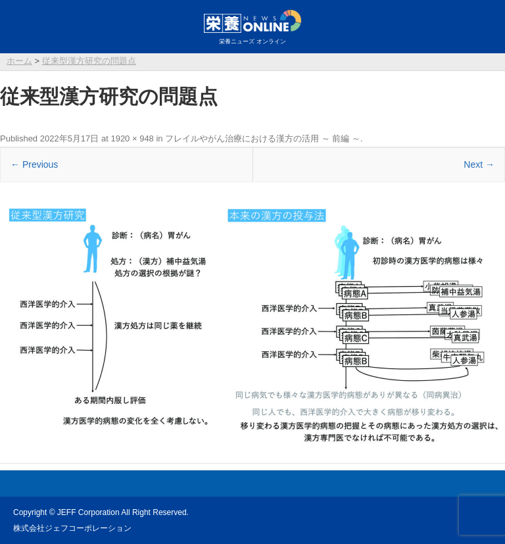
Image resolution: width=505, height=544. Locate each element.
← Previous (34, 164)
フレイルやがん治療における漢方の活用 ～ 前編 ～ (262, 138)
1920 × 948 (131, 138)
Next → (479, 164)
